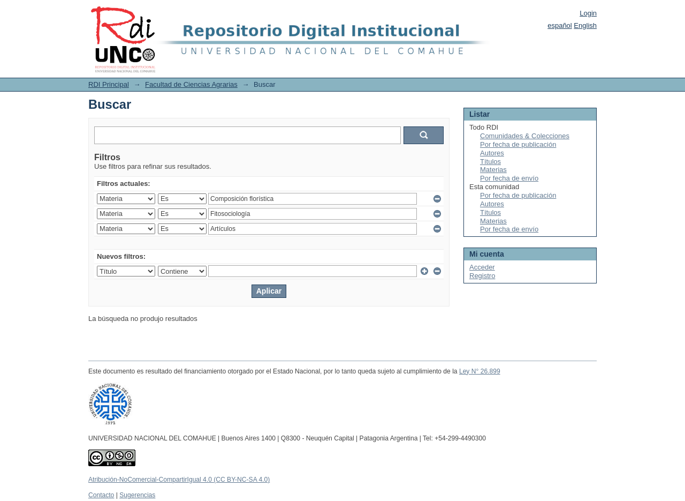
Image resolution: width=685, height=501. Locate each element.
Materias (493, 170)
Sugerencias (137, 495)
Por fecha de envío (509, 178)
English (585, 25)
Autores (492, 153)
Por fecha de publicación (518, 144)
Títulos (490, 162)
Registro (482, 276)
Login (588, 13)
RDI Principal (108, 84)
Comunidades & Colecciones (524, 136)
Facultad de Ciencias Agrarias (191, 84)
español (559, 25)
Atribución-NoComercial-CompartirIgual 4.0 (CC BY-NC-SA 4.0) (179, 479)
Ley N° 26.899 (479, 371)
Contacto (101, 495)
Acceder (482, 267)
